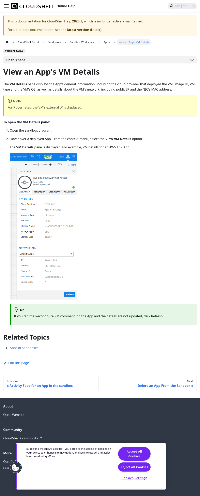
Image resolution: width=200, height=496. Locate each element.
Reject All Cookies (134, 467)
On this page (15, 60)
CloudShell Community (22, 438)
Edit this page (16, 363)
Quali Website (13, 415)
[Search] (182, 6)
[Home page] (7, 42)
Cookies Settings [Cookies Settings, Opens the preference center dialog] (135, 478)
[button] (15, 467)
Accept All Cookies (134, 454)
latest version (78, 29)
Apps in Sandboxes (24, 348)
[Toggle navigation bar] (6, 6)
